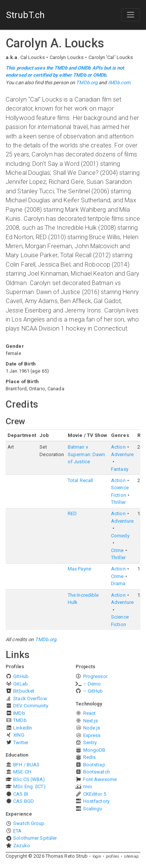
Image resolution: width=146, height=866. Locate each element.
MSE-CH (22, 772)
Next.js (90, 720)
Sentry (90, 742)
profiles (112, 856)
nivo (87, 786)
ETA (17, 831)
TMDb (19, 720)
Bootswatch (96, 772)
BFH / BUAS (26, 764)
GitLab (20, 684)
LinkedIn (22, 728)
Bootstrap (94, 764)
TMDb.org (86, 82)
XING (18, 735)
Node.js (91, 728)
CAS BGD (23, 801)
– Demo (92, 684)
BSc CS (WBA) (29, 779)
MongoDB (94, 750)
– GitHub (93, 691)
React (89, 713)
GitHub (21, 676)
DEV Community (30, 705)
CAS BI (20, 794)
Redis (89, 757)
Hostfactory (96, 801)
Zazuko (21, 845)
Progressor (95, 676)
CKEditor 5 (94, 794)
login (97, 856)
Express (92, 735)
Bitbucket (23, 691)
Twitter (20, 742)
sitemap (131, 856)
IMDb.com (119, 82)
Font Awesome (100, 779)
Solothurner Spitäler (35, 838)
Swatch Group (28, 823)
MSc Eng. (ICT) (29, 786)
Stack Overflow (30, 698)
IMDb (19, 713)
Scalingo (93, 808)
